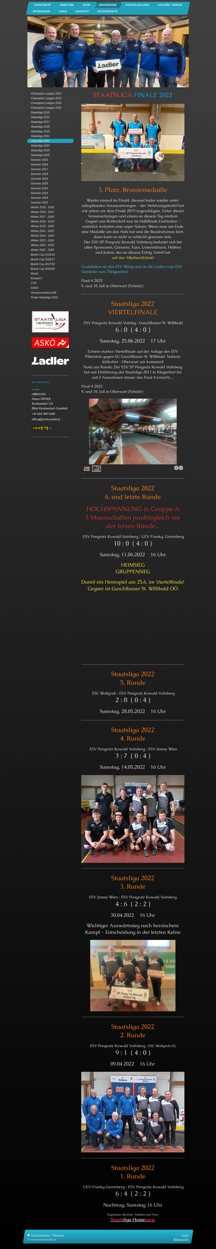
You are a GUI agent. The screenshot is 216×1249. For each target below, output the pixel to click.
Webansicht (181, 1239)
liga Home (133, 1220)
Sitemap (58, 1235)
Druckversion (38, 1235)
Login (185, 1235)
